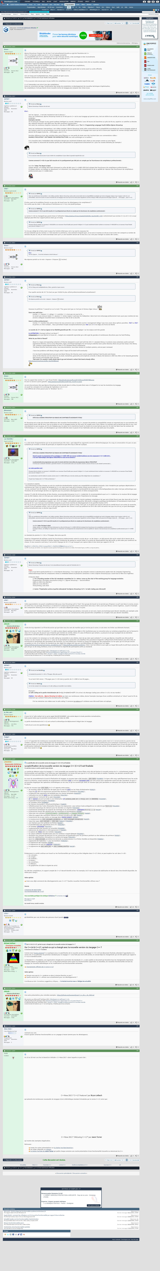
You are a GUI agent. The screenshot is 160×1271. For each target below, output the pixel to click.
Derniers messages (6, 14)
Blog (25, 546)
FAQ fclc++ (36, 546)
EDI (62, 4)
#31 (137, 621)
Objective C (91, 7)
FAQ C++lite (51, 546)
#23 (137, 185)
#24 (137, 242)
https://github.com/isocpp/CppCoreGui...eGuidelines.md (43, 645)
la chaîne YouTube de (42, 1157)
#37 (137, 946)
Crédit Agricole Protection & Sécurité (60, 1201)
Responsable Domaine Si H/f (52, 1199)
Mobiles (89, 4)
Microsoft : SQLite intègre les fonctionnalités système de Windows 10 (25, 1217)
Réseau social (23, 14)
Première (117, 23)
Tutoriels (36, 1)
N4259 (86, 823)
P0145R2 (116, 809)
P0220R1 (69, 826)
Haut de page (134, 1245)
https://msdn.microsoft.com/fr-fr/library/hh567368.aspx (76, 380)
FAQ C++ (52, 9)
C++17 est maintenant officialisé (26, 28)
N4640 (87, 817)
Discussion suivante (79, 1179)
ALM (38, 4)
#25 (137, 277)
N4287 (79, 819)
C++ (69, 7)
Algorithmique (42, 7)
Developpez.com (125, 1245)
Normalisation (28, 18)
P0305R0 (102, 801)
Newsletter (63, 1)
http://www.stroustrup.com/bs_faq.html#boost (44, 361)
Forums (27, 1)
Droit (87, 1)
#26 (137, 373)
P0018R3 (58, 837)
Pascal (98, 7)
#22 (137, 96)
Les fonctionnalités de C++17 (34, 898)
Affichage (134, 43)
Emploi (73, 1)
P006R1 (100, 844)
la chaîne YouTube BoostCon (63, 1154)
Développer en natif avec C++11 (59, 651)
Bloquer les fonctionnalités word (14, 1229)
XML (126, 7)
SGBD (77, 4)
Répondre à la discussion (13, 24)
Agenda (38, 14)
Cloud (30, 4)
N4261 (117, 841)
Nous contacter (116, 1245)
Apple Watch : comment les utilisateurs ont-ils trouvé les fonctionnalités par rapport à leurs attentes (34, 1221)
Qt (122, 7)
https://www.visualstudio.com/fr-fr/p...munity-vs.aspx (65, 382)
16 (133, 991)
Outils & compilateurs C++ (81, 9)
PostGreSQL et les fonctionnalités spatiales (17, 1233)
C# (73, 7)
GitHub (48, 1156)
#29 (137, 555)
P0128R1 (81, 793)
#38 (137, 994)
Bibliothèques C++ (95, 9)
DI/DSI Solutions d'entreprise (18, 4)
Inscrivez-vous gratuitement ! (39, 12)
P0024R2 (61, 829)
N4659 (63, 807)
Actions (15, 14)
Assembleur (59, 7)
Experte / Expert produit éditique (53, 1207)
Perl (103, 7)
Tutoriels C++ (60, 9)
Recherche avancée (154, 14)
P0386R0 (45, 805)
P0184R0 (61, 833)
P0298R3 (100, 779)
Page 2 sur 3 (110, 23)
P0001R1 (57, 850)
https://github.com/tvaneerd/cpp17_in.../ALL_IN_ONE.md (75, 1001)
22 (133, 913)
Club (93, 1)
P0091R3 (77, 795)
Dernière (136, 23)
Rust (113, 7)
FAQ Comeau (44, 546)
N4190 (72, 852)
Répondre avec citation (122, 92)
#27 (137, 407)
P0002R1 (64, 846)
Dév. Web (56, 4)
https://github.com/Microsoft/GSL (74, 645)
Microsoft (44, 4)
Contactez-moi (60, 902)
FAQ (43, 1)
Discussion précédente (63, 1179)
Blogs (49, 1)
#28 (137, 436)
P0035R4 (76, 811)
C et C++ (14, 18)
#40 (137, 1056)
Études (80, 1)
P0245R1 (80, 839)
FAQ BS (58, 546)
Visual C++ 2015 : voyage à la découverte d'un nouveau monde (66, 654)
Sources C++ (105, 9)
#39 (137, 1032)
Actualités (23, 1171)
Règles (48, 14)
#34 (137, 734)
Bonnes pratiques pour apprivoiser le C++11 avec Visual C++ (64, 652)
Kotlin (84, 7)
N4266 (79, 815)
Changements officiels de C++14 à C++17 (40, 973)
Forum (8, 18)
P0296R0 (51, 803)
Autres (131, 7)
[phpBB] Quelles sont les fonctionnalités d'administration (21, 1225)
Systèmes (96, 4)
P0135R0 (57, 799)
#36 (137, 916)
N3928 (75, 821)
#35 (137, 759)
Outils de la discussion (123, 43)
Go (79, 7)
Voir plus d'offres (93, 1211)
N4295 (63, 835)
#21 (137, 46)
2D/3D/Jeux (51, 902)
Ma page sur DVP (29, 905)
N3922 (92, 791)
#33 (137, 709)
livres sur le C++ (67, 546)
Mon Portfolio (27, 906)
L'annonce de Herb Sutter (32, 896)
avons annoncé (39, 959)
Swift (118, 7)
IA (34, 4)
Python (108, 7)
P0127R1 (64, 797)
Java (50, 4)
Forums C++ (45, 9)
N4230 (98, 813)
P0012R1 (72, 842)
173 (17, 798)
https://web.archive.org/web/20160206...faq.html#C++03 (83, 216)
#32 (137, 662)
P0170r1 (48, 831)
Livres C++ (69, 9)
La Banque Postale (52, 1209)
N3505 (60, 827)
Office (83, 4)
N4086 (50, 848)
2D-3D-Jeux (51, 7)
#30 (137, 597)
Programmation (69, 4)
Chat (55, 1)
